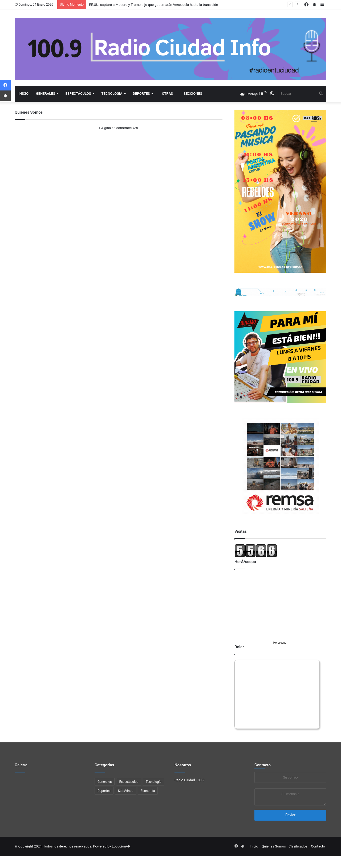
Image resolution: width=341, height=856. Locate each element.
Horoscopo (279, 642)
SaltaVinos (125, 791)
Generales (45, 94)
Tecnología (112, 94)
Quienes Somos (274, 846)
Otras (167, 94)
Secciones (193, 94)
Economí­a (148, 791)
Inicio (23, 94)
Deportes (141, 94)
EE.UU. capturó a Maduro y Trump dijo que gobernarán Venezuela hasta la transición (153, 5)
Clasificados (298, 846)
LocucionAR (121, 846)
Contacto (262, 765)
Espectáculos (78, 94)
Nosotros (182, 765)
